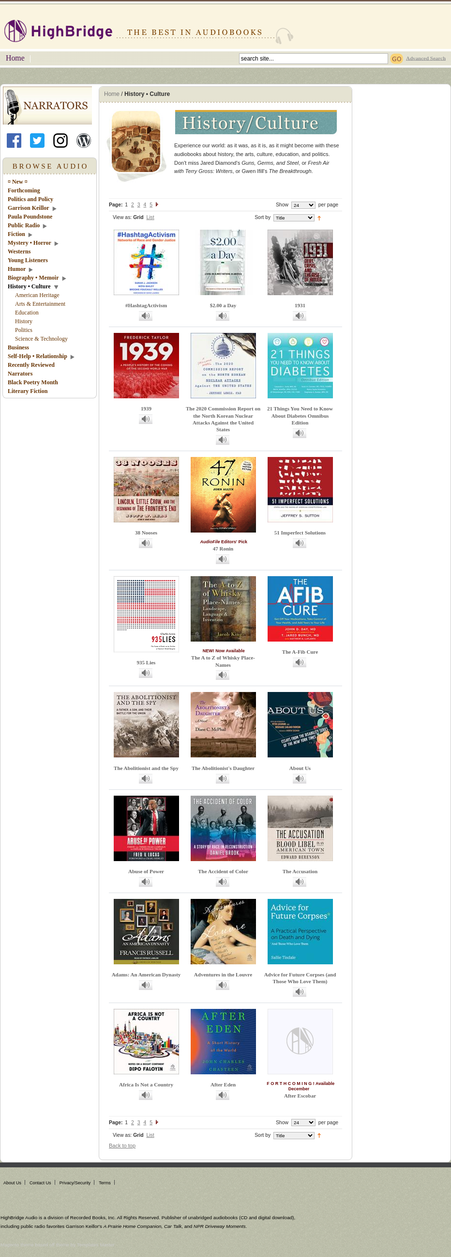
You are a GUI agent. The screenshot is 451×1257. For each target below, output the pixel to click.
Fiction (16, 234)
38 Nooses (146, 532)
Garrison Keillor (28, 207)
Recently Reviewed (31, 364)
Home (15, 58)
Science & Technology (41, 338)
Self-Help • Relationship (37, 356)
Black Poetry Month (33, 382)
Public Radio (24, 225)
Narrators (20, 373)
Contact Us (40, 1182)
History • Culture (29, 286)
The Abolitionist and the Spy (146, 768)
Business (18, 347)
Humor (17, 269)
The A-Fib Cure (300, 652)
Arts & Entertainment (40, 303)
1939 (146, 408)
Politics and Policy (30, 199)
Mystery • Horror (29, 242)
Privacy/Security (75, 1182)
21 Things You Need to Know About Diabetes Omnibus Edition (300, 415)
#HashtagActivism (146, 305)
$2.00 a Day (223, 305)
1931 (300, 305)
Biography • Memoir (33, 277)
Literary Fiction (27, 391)
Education (27, 312)
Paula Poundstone (30, 216)
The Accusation (300, 871)
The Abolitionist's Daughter (223, 768)
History (23, 321)
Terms (105, 1182)
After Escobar (300, 1096)
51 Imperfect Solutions (300, 532)
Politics (23, 330)
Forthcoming (24, 190)
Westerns (19, 251)
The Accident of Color (223, 871)
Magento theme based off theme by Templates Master (57, 1244)
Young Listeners (28, 260)
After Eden (223, 1084)
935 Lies (146, 662)
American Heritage (37, 295)
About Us (300, 768)
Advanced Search (426, 58)
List (150, 217)
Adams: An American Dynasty (146, 974)
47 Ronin (223, 548)
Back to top (122, 1145)
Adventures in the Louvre (223, 974)
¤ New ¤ (18, 181)
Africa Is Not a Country (146, 1084)
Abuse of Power (146, 871)
